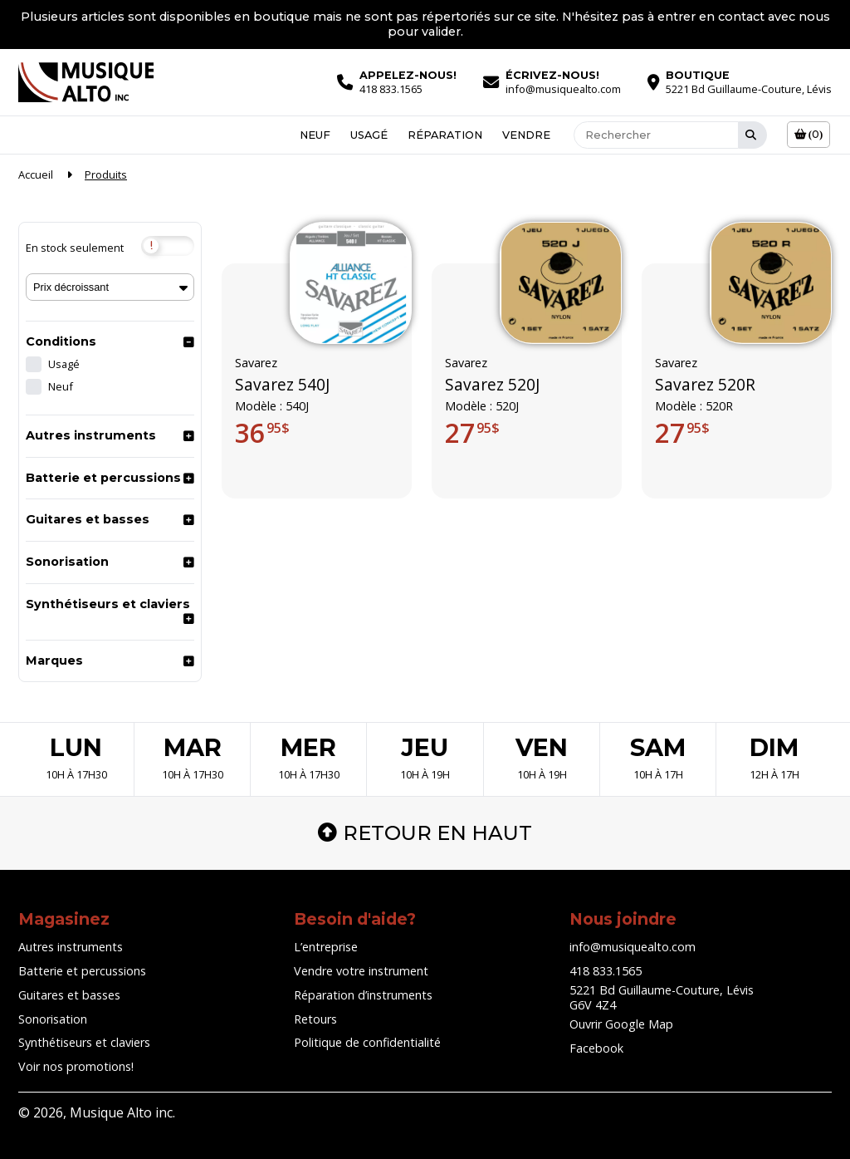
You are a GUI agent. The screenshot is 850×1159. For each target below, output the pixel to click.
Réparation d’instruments (363, 995)
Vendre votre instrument (361, 971)
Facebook (596, 1048)
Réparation (445, 134)
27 (472, 433)
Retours (315, 1019)
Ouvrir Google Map (621, 1024)
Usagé (369, 134)
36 (262, 433)
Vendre (526, 134)
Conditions (61, 341)
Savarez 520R (705, 385)
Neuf (315, 134)
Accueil (35, 174)
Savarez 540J (282, 385)
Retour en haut (425, 833)
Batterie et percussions (103, 477)
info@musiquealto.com (632, 947)
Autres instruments (91, 435)
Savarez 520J (492, 385)
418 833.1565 (605, 971)
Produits (106, 174)
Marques (54, 660)
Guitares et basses (87, 519)
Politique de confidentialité (367, 1042)
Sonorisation (67, 561)
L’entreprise (326, 947)
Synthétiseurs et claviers (108, 604)
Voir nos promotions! (76, 1066)
